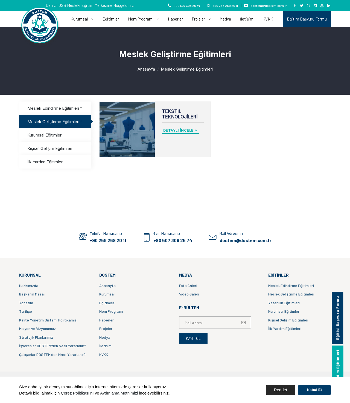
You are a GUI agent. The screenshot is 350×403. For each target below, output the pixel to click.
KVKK (267, 18)
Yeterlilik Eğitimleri (284, 302)
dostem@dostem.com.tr (268, 5)
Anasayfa (146, 69)
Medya (225, 18)
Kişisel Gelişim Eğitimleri (49, 148)
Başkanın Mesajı (32, 294)
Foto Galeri (188, 285)
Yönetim (26, 302)
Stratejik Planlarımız (36, 337)
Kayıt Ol (193, 338)
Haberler (175, 18)
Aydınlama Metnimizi (119, 393)
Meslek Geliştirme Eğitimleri (55, 121)
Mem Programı (141, 18)
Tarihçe (25, 311)
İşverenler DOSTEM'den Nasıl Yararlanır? (52, 345)
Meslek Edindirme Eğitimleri (55, 108)
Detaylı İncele (180, 130)
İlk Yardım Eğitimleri (45, 161)
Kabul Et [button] (314, 390)
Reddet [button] (280, 389)
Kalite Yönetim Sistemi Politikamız (48, 320)
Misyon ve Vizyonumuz (37, 328)
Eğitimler (110, 18)
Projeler (199, 18)
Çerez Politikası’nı (77, 393)
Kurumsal (80, 18)
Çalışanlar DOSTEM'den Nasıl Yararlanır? (52, 354)
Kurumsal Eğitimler (44, 135)
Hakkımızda (28, 285)
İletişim (246, 18)
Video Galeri (189, 294)
